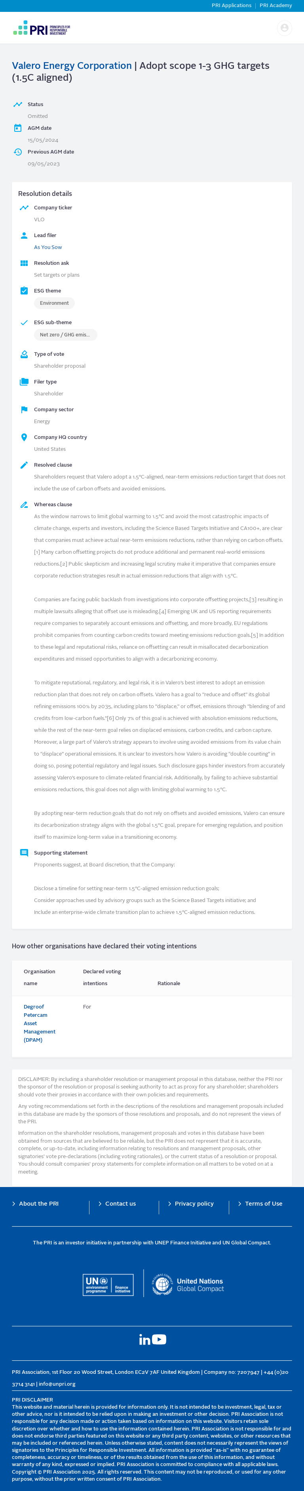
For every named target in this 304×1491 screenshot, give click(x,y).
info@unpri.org (57, 1384)
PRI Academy (276, 5)
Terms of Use (264, 1204)
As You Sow (48, 247)
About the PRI (39, 1204)
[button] (284, 28)
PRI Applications (231, 5)
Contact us (120, 1204)
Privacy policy (194, 1204)
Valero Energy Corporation (72, 66)
